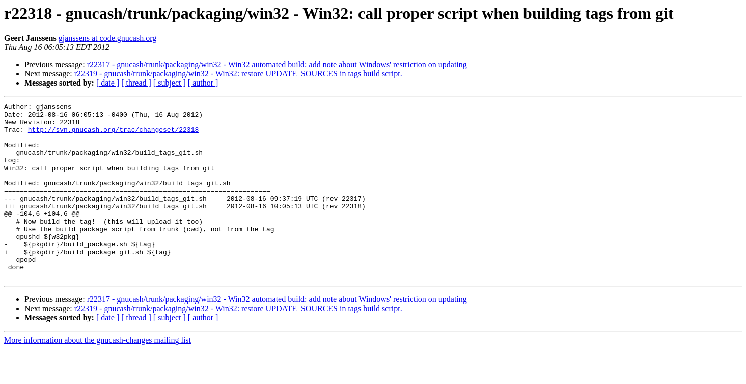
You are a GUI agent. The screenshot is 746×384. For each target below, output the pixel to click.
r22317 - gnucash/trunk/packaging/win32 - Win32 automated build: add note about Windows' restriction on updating (277, 64)
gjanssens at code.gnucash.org (108, 38)
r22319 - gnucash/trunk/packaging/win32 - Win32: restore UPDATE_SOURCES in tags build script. (238, 73)
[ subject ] (169, 82)
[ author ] (203, 82)
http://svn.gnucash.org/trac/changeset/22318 (113, 135)
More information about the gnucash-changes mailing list (97, 375)
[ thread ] (136, 82)
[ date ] (107, 82)
